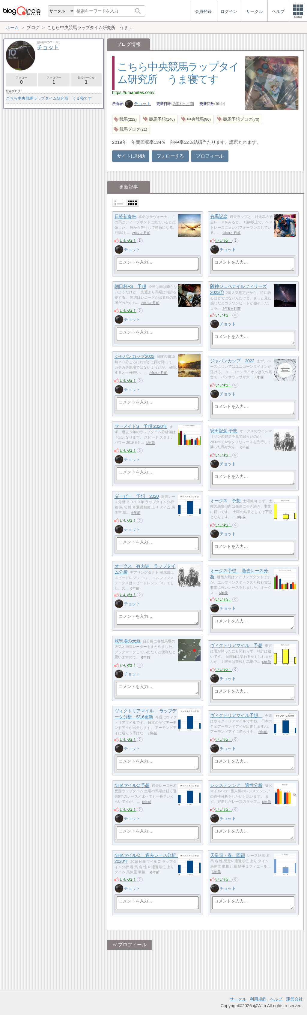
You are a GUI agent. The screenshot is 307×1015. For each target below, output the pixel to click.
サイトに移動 (131, 156)
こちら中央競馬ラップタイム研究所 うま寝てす (49, 98)
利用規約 (258, 999)
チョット (138, 103)
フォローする (170, 156)
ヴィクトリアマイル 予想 (236, 645)
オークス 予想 (225, 500)
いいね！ (128, 240)
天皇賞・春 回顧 (227, 855)
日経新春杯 (125, 216)
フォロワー (54, 80)
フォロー (21, 80)
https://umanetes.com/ (133, 92)
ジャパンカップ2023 (134, 356)
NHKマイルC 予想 (132, 785)
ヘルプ (276, 999)
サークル (238, 999)
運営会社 (294, 999)
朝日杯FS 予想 (130, 286)
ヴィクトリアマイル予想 (236, 715)
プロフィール (209, 156)
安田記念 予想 (223, 430)
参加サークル (86, 80)
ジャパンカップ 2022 (232, 361)
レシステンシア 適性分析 (236, 785)
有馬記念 (219, 216)
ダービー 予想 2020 (137, 496)
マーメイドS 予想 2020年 (141, 426)
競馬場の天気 (128, 641)
